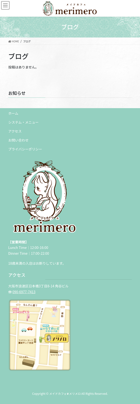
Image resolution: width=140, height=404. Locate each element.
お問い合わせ (18, 140)
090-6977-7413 (23, 291)
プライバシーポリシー (25, 149)
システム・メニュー (23, 122)
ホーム (13, 113)
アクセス (15, 131)
